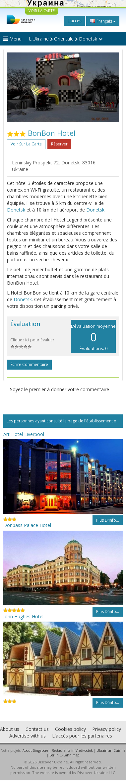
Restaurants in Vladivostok (72, 750)
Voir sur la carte (26, 144)
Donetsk (16, 210)
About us (9, 729)
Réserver (59, 144)
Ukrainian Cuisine (110, 750)
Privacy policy (106, 729)
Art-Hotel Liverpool (23, 434)
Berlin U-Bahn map (64, 755)
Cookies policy (70, 729)
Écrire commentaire (29, 364)
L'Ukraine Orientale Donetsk (65, 39)
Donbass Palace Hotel (27, 525)
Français (103, 21)
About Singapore (35, 750)
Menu (12, 39)
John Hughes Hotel (23, 616)
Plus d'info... (107, 520)
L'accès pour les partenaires (82, 736)
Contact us (37, 729)
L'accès (74, 21)
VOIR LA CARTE (42, 10)
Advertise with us (27, 736)
